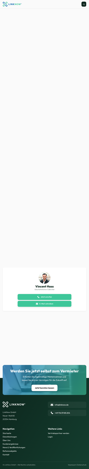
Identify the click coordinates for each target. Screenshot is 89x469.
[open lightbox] (23, 125)
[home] (12, 4)
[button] (83, 4)
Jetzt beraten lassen (44, 388)
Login (50, 437)
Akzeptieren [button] (70, 454)
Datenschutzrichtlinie (17, 463)
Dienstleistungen (10, 437)
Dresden (16, 15)
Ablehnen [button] (53, 454)
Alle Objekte (7, 15)
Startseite (7, 433)
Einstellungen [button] (39, 454)
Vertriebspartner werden (58, 433)
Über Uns (6, 440)
